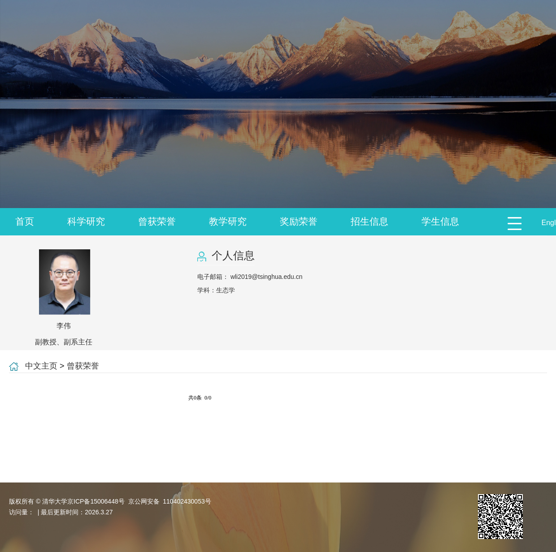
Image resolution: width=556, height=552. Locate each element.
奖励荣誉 (298, 221)
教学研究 (228, 221)
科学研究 (86, 221)
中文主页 (41, 365)
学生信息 (440, 221)
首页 (24, 221)
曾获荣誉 (157, 221)
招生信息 (369, 221)
